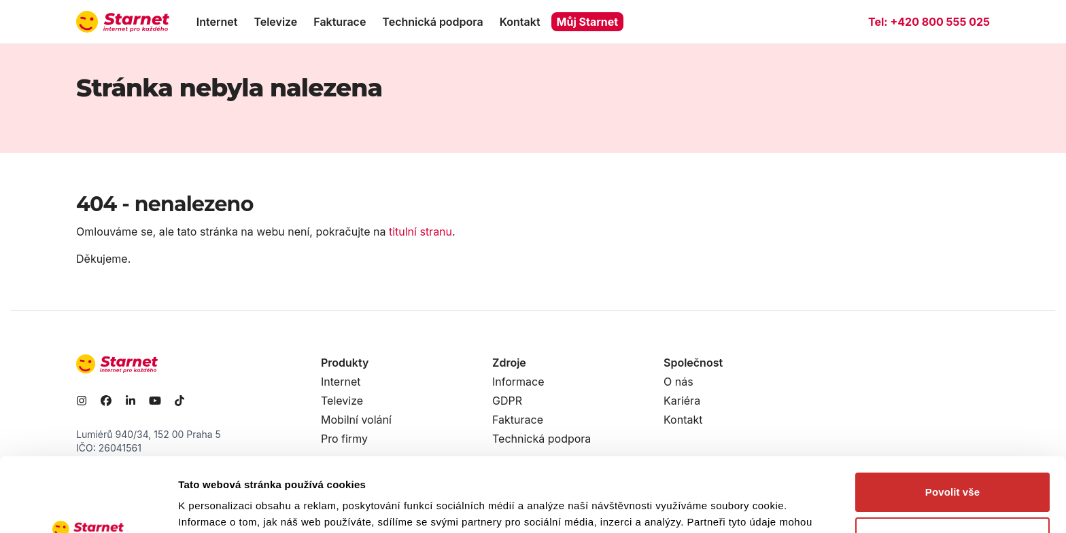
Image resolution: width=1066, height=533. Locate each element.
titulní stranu (420, 231)
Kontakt (520, 22)
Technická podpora (432, 22)
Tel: (929, 22)
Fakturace (339, 22)
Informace (518, 381)
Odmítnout (953, 467)
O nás (678, 381)
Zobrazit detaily (216, 506)
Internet (217, 22)
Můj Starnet (588, 22)
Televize (275, 22)
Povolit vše (952, 422)
